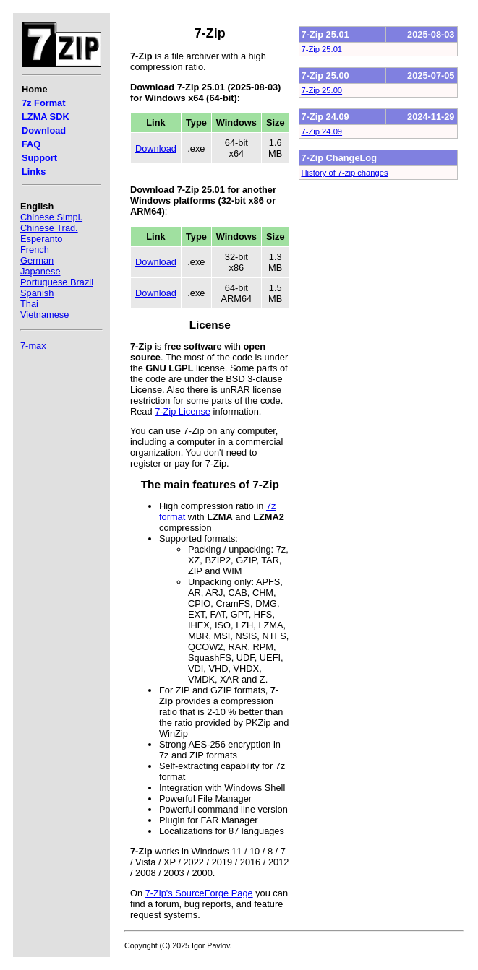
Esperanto (41, 238)
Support (39, 157)
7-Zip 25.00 (322, 90)
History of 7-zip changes (345, 172)
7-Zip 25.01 (322, 49)
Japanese (40, 271)
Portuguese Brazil (56, 282)
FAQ (31, 144)
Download (44, 130)
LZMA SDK (45, 116)
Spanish (37, 292)
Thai (29, 303)
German (37, 260)
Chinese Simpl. (51, 217)
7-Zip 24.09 (322, 131)
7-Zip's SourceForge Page (199, 893)
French (34, 249)
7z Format (43, 103)
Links (34, 171)
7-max (33, 345)
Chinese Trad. (49, 227)
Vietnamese (44, 314)
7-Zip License (182, 411)
